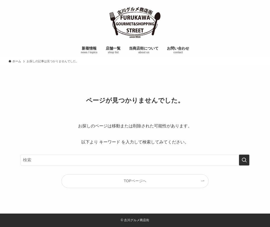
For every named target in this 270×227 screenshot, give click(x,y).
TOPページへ (135, 181)
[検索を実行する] (244, 160)
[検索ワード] (135, 160)
